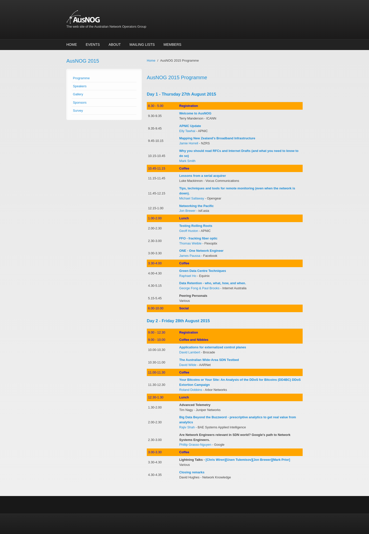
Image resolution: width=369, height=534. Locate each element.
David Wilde (187, 365)
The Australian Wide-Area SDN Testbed (209, 360)
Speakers (79, 86)
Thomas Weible (190, 243)
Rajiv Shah (187, 427)
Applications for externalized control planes (212, 347)
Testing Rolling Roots (195, 226)
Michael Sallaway (191, 198)
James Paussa (189, 256)
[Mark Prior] (281, 460)
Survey (78, 110)
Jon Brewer (187, 211)
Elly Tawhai (187, 131)
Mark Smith (187, 161)
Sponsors (79, 102)
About (115, 45)
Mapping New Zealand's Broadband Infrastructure (217, 138)
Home (71, 45)
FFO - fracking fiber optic (198, 238)
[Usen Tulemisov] (239, 460)
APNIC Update (190, 126)
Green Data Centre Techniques (202, 271)
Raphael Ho (187, 276)
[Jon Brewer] (262, 460)
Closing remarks (191, 472)
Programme (81, 78)
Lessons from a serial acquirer (202, 176)
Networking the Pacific (196, 206)
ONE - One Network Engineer (201, 251)
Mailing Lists (142, 45)
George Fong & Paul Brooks (199, 288)
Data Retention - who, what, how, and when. (212, 283)
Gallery (78, 94)
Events (93, 45)
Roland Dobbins (190, 390)
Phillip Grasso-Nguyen (195, 444)
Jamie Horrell (188, 143)
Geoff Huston (188, 231)
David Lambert (189, 352)
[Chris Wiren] (216, 460)
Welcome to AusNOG (195, 113)
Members (172, 45)
